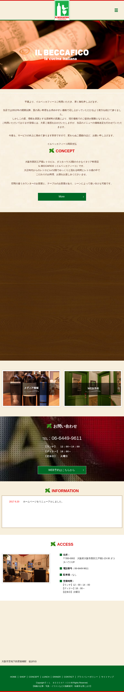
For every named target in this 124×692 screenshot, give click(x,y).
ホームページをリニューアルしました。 (43, 501)
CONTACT (69, 677)
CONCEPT (34, 677)
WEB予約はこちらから (61, 470)
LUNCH (46, 677)
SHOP (23, 677)
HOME (13, 677)
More (61, 196)
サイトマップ (107, 677)
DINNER (57, 677)
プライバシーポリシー (87, 677)
